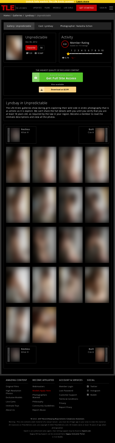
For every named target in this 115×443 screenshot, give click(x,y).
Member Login (66, 386)
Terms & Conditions (68, 399)
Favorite (31, 47)
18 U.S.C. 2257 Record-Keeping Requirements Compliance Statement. (57, 419)
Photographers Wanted (39, 396)
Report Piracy (65, 407)
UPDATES (37, 7)
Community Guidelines (43, 405)
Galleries (17, 15)
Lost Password (66, 390)
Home (7, 15)
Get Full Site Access (56, 77)
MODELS (57, 7)
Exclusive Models (14, 397)
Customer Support (68, 395)
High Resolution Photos (13, 392)
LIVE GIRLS (68, 7)
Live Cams (11, 401)
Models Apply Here (41, 390)
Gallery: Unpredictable (19, 26)
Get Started (86, 7)
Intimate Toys (12, 405)
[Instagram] (93, 390)
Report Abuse (39, 410)
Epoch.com (86, 431)
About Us (10, 410)
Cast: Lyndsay (45, 26)
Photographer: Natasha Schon (76, 26)
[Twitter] (92, 386)
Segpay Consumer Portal (75, 434)
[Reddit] (92, 395)
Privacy (62, 403)
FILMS (47, 7)
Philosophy (37, 401)
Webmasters (38, 386)
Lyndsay (29, 15)
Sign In (103, 7)
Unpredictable (36, 37)
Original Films (12, 386)
